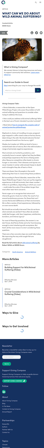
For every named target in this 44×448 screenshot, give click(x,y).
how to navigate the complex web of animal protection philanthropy (20, 126)
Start (6, 85)
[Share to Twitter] (36, 32)
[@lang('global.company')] (3, 2)
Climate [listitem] (4, 444)
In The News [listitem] (6, 406)
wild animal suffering (30, 242)
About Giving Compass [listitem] (9, 401)
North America (17, 252)
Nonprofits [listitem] (5, 424)
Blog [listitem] (3, 403)
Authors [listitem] (4, 427)
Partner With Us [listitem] (7, 429)
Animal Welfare (30, 252)
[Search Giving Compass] (36, 2)
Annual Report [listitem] (7, 412)
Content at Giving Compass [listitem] (11, 409)
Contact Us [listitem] (5, 432)
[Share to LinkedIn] (32, 32)
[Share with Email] (41, 32)
